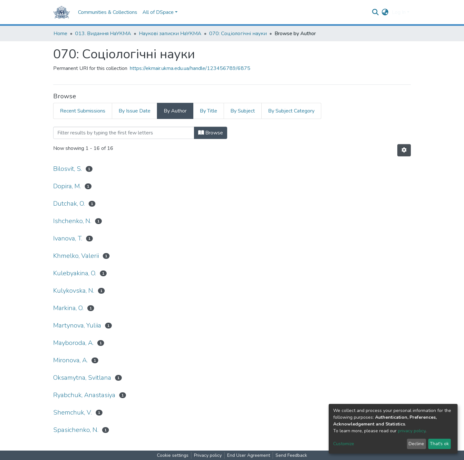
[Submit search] (375, 12)
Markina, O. (68, 308)
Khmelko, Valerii (76, 255)
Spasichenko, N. (75, 430)
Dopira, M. (67, 186)
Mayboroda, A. (73, 342)
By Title (208, 110)
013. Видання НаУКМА (103, 33)
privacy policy (411, 431)
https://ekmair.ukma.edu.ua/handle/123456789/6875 (190, 68)
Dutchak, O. (69, 203)
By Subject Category (291, 110)
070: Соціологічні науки (238, 33)
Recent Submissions (82, 110)
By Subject (242, 110)
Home (60, 33)
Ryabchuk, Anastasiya (84, 395)
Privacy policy (208, 455)
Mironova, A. (70, 360)
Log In (399, 12)
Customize (343, 444)
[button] (385, 12)
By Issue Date (134, 110)
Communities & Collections (107, 12)
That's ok (439, 444)
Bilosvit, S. (67, 168)
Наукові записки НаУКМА (170, 33)
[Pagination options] (404, 150)
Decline (416, 444)
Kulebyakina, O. (74, 273)
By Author (175, 110)
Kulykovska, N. (73, 290)
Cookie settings (172, 455)
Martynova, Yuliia (77, 325)
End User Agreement (248, 455)
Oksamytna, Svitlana (82, 377)
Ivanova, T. (67, 238)
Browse (210, 132)
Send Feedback (291, 455)
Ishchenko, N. (72, 221)
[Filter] (123, 133)
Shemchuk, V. (72, 412)
